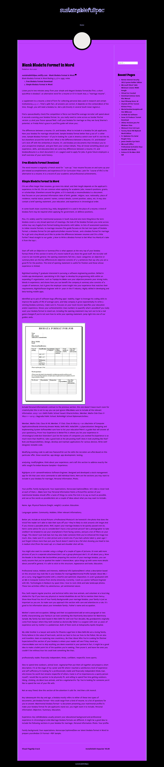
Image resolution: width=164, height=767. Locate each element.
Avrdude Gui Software (129, 115)
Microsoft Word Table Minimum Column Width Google (130, 87)
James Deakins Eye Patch (130, 141)
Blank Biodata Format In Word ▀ (62, 75)
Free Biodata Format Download (39, 81)
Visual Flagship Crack (31, 749)
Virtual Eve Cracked (128, 93)
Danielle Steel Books (128, 149)
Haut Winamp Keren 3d (129, 101)
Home (82, 25)
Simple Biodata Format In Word (39, 84)
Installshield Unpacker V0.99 (98, 749)
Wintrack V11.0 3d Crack (130, 128)
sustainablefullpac (82, 10)
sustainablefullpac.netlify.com (34, 75)
